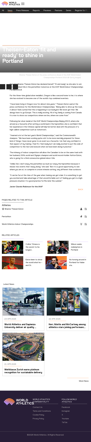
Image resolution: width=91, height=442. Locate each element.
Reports (36, 10)
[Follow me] (3, 209)
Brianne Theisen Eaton (14, 209)
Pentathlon (6, 216)
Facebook (66, 407)
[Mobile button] (22, 3)
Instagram (66, 411)
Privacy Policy (38, 418)
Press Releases (22, 10)
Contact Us (37, 407)
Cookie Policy (38, 415)
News (10, 10)
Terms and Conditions (42, 411)
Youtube (65, 418)
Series (68, 10)
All (3, 10)
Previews (47, 10)
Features (58, 10)
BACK (80, 189)
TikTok (64, 422)
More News (84, 381)
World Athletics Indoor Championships (17, 224)
